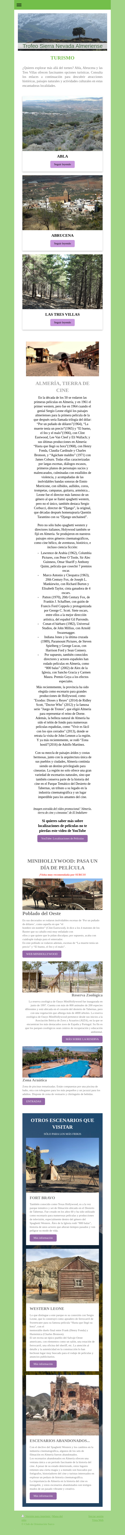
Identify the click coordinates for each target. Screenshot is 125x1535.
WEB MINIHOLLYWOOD (42, 953)
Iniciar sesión (96, 1516)
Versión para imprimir (36, 1516)
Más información (43, 1237)
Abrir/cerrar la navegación (62, 5)
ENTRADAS (33, 1101)
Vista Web (97, 1520)
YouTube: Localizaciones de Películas (62, 838)
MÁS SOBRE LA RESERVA (82, 1039)
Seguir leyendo (62, 164)
